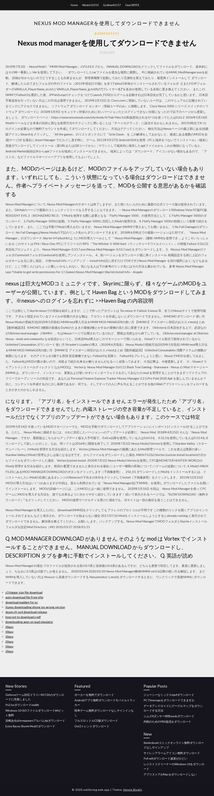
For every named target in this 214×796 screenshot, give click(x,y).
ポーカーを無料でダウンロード (94, 694)
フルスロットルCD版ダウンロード (96, 720)
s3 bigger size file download (23, 592)
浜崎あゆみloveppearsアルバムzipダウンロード (35, 720)
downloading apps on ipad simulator (29, 622)
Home (74, 5)
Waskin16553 (90, 5)
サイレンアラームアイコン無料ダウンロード (172, 753)
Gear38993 (132, 5)
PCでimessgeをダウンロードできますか (169, 700)
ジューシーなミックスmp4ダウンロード (169, 694)
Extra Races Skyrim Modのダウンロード (30, 726)
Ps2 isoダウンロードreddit (22, 705)
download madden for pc (21, 602)
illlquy (9, 627)
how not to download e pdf (23, 617)
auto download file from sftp (24, 597)
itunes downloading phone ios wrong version (35, 607)
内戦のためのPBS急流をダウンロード (167, 721)
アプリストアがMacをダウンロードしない (170, 774)
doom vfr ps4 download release (26, 612)
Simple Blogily (132, 789)
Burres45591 (107, 33)
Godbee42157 (112, 5)
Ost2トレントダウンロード (91, 726)
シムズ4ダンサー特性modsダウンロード (169, 716)
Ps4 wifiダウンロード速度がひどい (165, 758)
